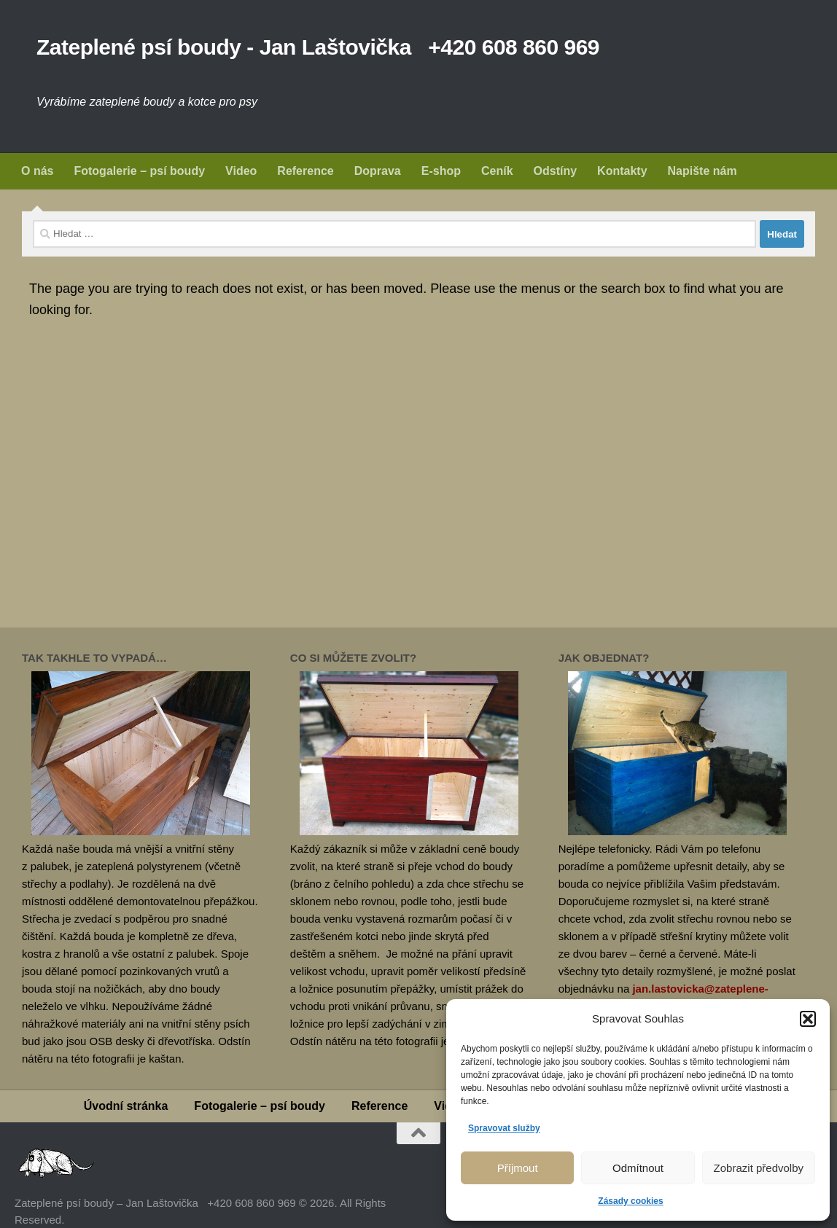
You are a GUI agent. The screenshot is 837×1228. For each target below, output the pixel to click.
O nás (37, 171)
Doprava (377, 171)
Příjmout (517, 1168)
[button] (808, 1019)
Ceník (497, 171)
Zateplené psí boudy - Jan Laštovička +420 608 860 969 (317, 47)
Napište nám (702, 171)
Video (241, 171)
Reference (305, 171)
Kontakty (622, 171)
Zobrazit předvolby (758, 1168)
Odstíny (555, 171)
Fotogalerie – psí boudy (139, 171)
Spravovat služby (504, 1128)
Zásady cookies (630, 1201)
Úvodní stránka (126, 1106)
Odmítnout (637, 1168)
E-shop (441, 171)
